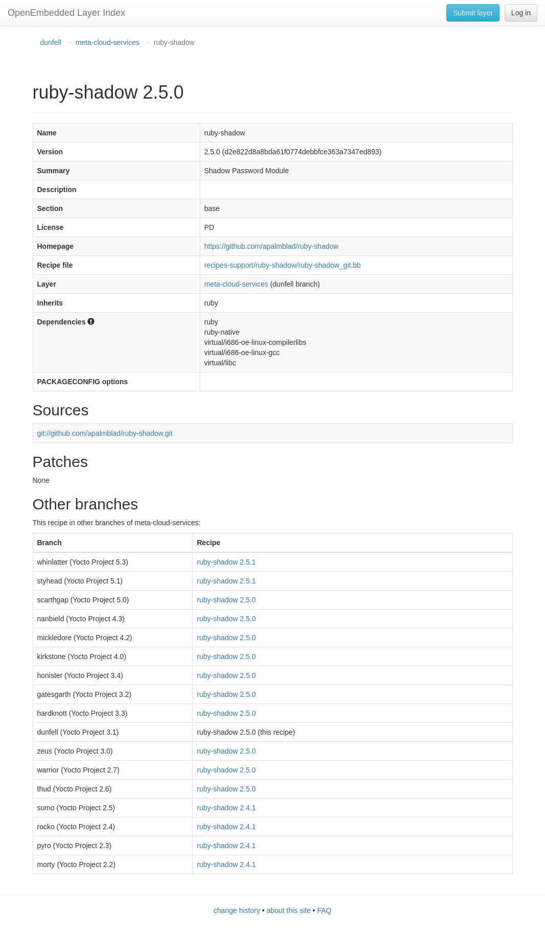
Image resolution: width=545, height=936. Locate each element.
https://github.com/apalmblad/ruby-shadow (271, 246)
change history (237, 910)
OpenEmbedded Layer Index (66, 13)
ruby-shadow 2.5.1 (226, 562)
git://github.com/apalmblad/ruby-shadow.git (105, 433)
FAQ (324, 910)
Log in (521, 13)
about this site (289, 910)
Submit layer (473, 13)
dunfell (50, 42)
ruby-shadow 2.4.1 (226, 808)
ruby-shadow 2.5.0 (226, 600)
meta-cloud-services (107, 42)
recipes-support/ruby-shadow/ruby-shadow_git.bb (282, 265)
